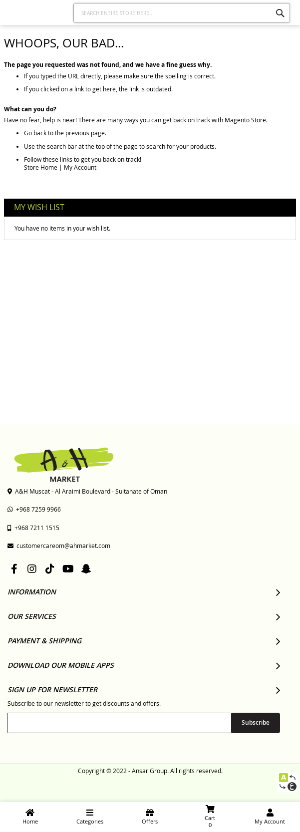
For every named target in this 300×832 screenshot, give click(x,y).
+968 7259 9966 (34, 509)
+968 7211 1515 (33, 528)
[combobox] (181, 13)
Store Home (40, 167)
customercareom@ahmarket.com (58, 546)
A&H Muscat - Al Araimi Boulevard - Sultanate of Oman (87, 491)
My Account (80, 167)
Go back (35, 133)
